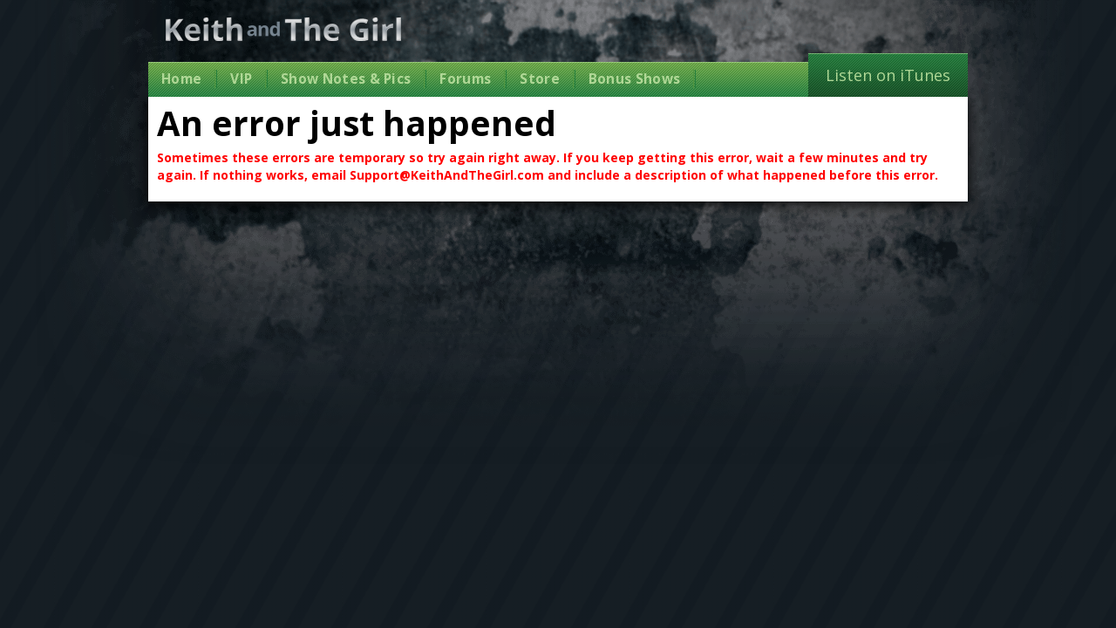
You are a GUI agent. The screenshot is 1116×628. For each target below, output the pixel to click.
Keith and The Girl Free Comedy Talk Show (283, 29)
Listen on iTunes (888, 75)
